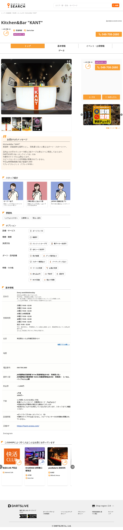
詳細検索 (9, 13)
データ (61, 50)
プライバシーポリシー (81, 512)
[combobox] (82, 5)
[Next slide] (72, 467)
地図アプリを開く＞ (64, 344)
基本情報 (61, 46)
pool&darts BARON (56, 468)
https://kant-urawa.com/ (28, 426)
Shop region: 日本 (103, 506)
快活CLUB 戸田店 (10, 468)
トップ (3, 13)
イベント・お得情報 (95, 46)
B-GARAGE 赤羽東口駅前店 (34, 469)
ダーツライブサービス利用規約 (48, 512)
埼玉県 (14, 13)
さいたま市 (21, 13)
